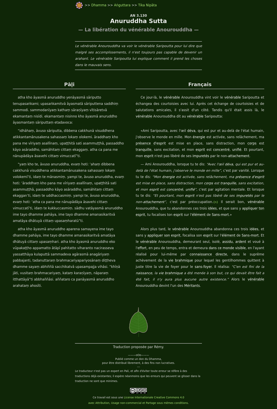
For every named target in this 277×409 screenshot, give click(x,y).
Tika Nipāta (147, 5)
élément (198, 215)
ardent (240, 242)
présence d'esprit (151, 143)
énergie (199, 137)
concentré (221, 150)
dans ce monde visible (227, 248)
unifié (236, 150)
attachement (238, 156)
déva (191, 131)
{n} (215, 202)
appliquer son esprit (163, 235)
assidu (227, 242)
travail (101, 397)
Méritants (192, 286)
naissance (144, 273)
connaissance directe (208, 254)
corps (252, 143)
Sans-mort (220, 215)
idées (212, 208)
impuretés (200, 156)
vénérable (171, 97)
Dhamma (99, 5)
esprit (200, 150)
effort (142, 248)
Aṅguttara (123, 5)
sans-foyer (203, 267)
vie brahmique (180, 260)
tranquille (143, 150)
